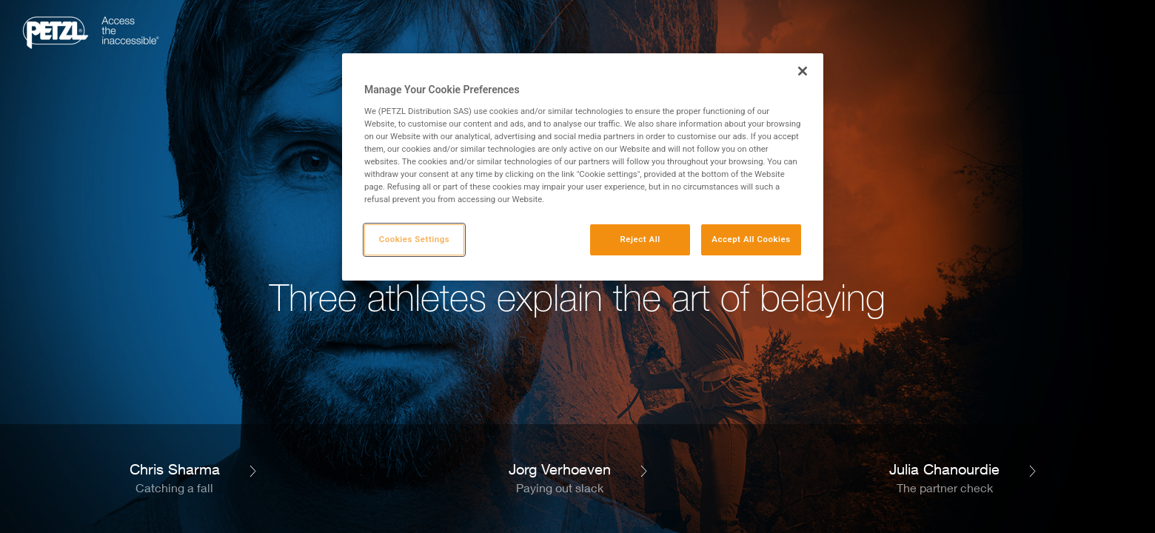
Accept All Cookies (751, 239)
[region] (582, 167)
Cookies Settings (414, 239)
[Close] (802, 71)
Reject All (640, 239)
